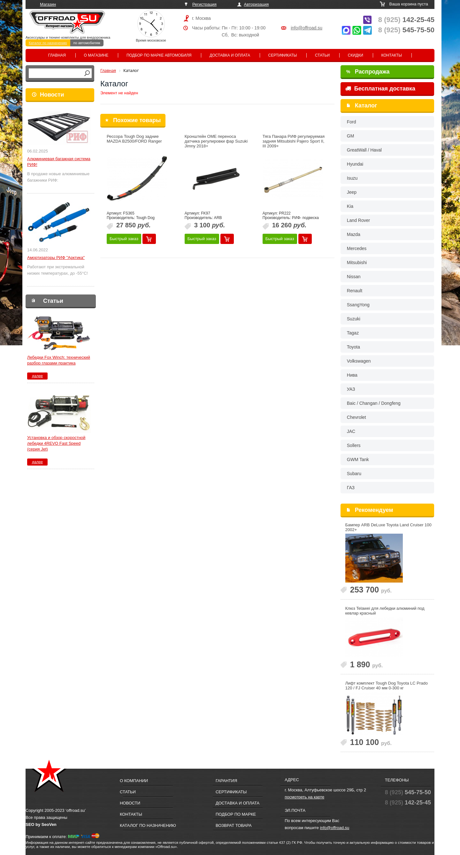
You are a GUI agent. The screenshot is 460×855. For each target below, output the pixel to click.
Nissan (354, 276)
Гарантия (226, 780)
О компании (134, 780)
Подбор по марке (236, 814)
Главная (57, 55)
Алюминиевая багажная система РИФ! (58, 161)
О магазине (96, 55)
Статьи (322, 55)
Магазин (48, 4)
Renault (354, 290)
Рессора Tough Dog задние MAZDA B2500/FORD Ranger (134, 139)
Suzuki (353, 318)
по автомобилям (86, 43)
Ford (351, 121)
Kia (350, 206)
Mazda (353, 234)
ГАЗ (351, 487)
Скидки (355, 55)
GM (350, 135)
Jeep (351, 192)
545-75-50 (406, 30)
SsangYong (358, 304)
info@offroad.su (306, 27)
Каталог (366, 105)
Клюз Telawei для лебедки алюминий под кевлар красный (385, 611)
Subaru (354, 473)
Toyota (353, 346)
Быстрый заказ (124, 238)
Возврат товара (234, 825)
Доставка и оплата (230, 55)
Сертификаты (282, 55)
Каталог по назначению (48, 43)
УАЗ (351, 389)
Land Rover (358, 220)
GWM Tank (358, 459)
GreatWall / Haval (364, 150)
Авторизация (256, 4)
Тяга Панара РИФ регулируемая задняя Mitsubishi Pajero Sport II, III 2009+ (294, 141)
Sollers (354, 445)
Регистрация (204, 4)
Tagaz (353, 332)
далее (37, 376)
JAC (351, 431)
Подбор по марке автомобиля (159, 55)
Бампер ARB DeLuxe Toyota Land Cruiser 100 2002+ (388, 527)
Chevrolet (356, 417)
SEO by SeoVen (41, 824)
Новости (52, 94)
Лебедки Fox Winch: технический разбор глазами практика (58, 360)
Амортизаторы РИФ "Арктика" (56, 257)
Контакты (391, 55)
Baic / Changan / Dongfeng (374, 403)
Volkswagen (359, 361)
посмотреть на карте (304, 797)
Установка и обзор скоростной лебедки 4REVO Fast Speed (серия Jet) (56, 443)
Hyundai (355, 164)
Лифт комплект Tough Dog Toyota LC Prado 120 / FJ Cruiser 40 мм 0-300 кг (386, 685)
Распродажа (368, 71)
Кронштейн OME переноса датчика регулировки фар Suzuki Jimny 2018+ (216, 141)
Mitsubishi (357, 262)
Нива (352, 375)
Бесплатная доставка (380, 88)
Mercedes (356, 248)
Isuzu (352, 178)
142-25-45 (406, 20)
